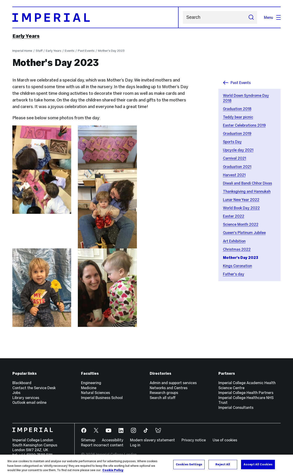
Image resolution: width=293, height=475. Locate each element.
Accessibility (112, 440)
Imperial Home (22, 51)
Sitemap (88, 440)
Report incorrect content (102, 445)
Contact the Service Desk (34, 387)
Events (69, 51)
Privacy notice (194, 440)
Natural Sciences (95, 392)
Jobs (16, 392)
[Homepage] (95, 17)
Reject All (222, 464)
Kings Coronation (237, 265)
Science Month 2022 (240, 224)
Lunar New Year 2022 (241, 199)
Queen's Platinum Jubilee (244, 232)
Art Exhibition (234, 241)
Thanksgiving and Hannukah (247, 191)
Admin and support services (173, 382)
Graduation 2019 (237, 133)
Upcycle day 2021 (238, 150)
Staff (39, 51)
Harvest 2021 (234, 175)
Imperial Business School (102, 397)
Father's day (233, 274)
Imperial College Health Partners (245, 392)
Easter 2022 (233, 216)
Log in (135, 445)
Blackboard (21, 382)
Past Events (86, 51)
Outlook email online (29, 402)
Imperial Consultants (235, 407)
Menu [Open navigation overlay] (272, 17)
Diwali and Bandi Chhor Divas (247, 183)
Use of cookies (225, 440)
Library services (25, 397)
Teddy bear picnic (238, 117)
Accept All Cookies (258, 464)
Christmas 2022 (237, 249)
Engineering (91, 382)
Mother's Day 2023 (111, 51)
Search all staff (163, 397)
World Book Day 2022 (241, 208)
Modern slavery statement (152, 440)
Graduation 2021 (237, 166)
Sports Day (232, 141)
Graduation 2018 (237, 108)
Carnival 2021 (234, 158)
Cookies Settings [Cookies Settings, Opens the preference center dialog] (189, 464)
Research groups (164, 392)
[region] (146, 465)
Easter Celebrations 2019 (244, 125)
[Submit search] (251, 17)
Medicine (88, 387)
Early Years (26, 36)
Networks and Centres (168, 387)
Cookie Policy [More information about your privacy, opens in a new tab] (112, 470)
